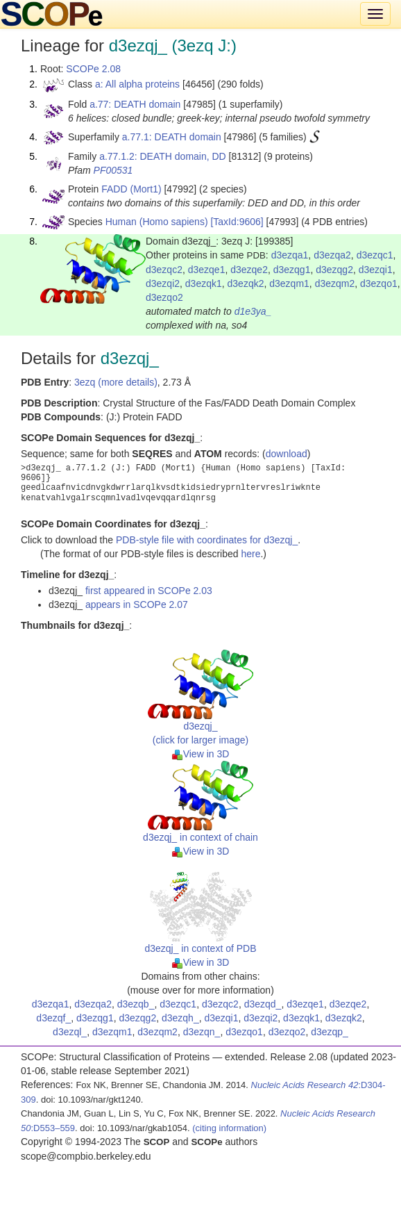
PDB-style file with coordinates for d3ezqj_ (207, 539)
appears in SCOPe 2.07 (136, 604)
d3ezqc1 (375, 255)
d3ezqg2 (334, 269)
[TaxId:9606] (236, 221)
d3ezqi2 (163, 283)
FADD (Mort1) (131, 189)
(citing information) (229, 1128)
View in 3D (201, 753)
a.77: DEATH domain (134, 104)
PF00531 (113, 170)
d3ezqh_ (180, 1017)
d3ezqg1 (292, 269)
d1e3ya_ (253, 311)
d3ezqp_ (329, 1031)
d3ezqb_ (136, 1004)
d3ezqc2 (164, 269)
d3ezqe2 (249, 269)
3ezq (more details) (115, 382)
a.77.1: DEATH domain (171, 136)
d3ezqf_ (53, 1017)
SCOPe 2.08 (93, 68)
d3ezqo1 (379, 283)
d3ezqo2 (164, 297)
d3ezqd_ (263, 1004)
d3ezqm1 (289, 283)
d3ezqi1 (376, 269)
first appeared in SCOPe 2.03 (148, 590)
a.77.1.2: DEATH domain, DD (162, 156)
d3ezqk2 (246, 283)
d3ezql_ (70, 1031)
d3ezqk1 (203, 283)
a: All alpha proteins (137, 84)
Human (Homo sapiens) (156, 221)
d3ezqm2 (335, 283)
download (286, 453)
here (250, 553)
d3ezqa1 (290, 255)
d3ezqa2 (332, 255)
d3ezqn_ (202, 1031)
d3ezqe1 (206, 269)
